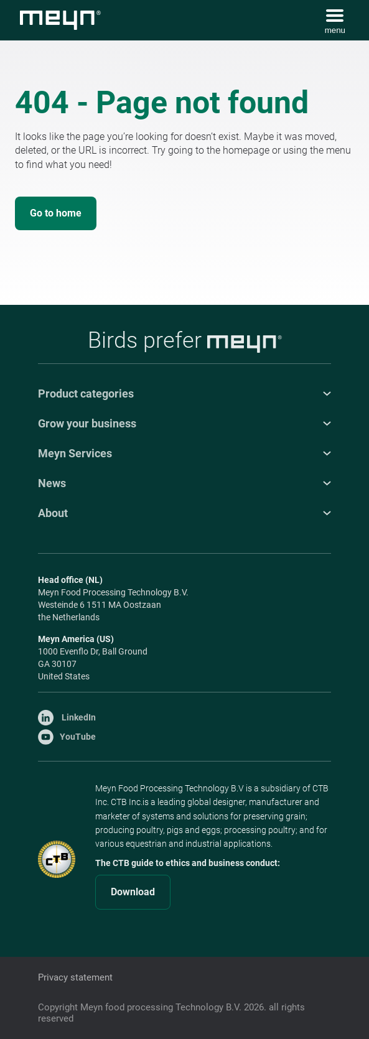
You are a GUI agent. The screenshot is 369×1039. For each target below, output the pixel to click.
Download (133, 892)
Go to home (56, 213)
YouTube (67, 737)
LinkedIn (67, 717)
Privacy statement (75, 977)
